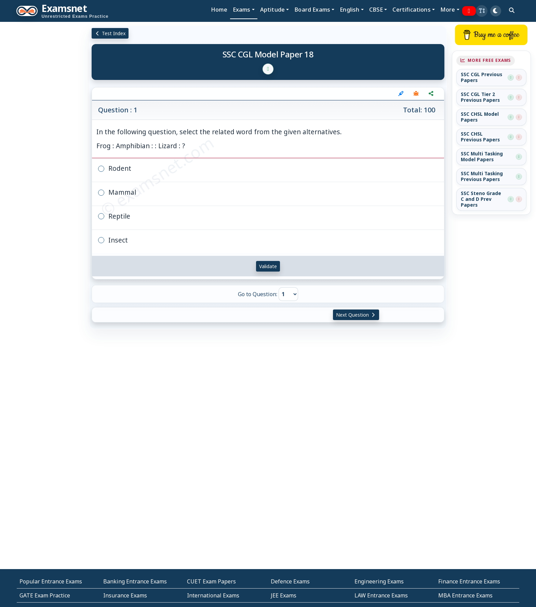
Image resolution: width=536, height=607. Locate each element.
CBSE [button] (376, 9)
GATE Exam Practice (44, 595)
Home (219, 9)
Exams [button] (242, 9)
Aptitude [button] (272, 9)
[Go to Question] (288, 294)
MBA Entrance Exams (465, 595)
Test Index (110, 33)
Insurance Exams (125, 595)
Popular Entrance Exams (50, 581)
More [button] (447, 9)
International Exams (213, 595)
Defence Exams (290, 581)
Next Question (356, 315)
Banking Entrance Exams (135, 581)
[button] (481, 11)
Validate (268, 266)
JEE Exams (283, 595)
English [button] (349, 9)
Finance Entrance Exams (469, 581)
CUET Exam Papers (211, 581)
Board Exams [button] (312, 9)
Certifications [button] (411, 9)
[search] (512, 10)
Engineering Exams (379, 581)
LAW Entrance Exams (381, 595)
